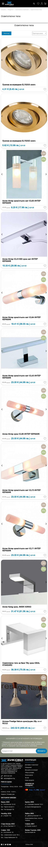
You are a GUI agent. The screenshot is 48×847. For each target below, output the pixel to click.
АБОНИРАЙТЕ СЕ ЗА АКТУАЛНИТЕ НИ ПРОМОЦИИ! (24, 738)
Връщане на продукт (31, 770)
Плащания (28, 767)
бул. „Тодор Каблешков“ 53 (9, 837)
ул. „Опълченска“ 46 (7, 832)
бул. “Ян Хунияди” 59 (7, 809)
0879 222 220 (6, 776)
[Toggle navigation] (3, 3)
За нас (27, 778)
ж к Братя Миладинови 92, (33, 807)
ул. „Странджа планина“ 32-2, (34, 804)
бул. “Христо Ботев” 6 (7, 807)
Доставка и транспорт (31, 765)
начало (3, 9)
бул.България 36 (30, 832)
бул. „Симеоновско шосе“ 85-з (10, 835)
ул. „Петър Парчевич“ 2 (8, 826)
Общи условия (29, 772)
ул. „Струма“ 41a (6, 816)
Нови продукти (29, 780)
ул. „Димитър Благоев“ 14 (33, 816)
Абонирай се (41, 751)
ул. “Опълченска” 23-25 (8, 804)
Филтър (6, 33)
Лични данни (29, 775)
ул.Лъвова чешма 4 (31, 826)
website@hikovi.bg (8, 778)
